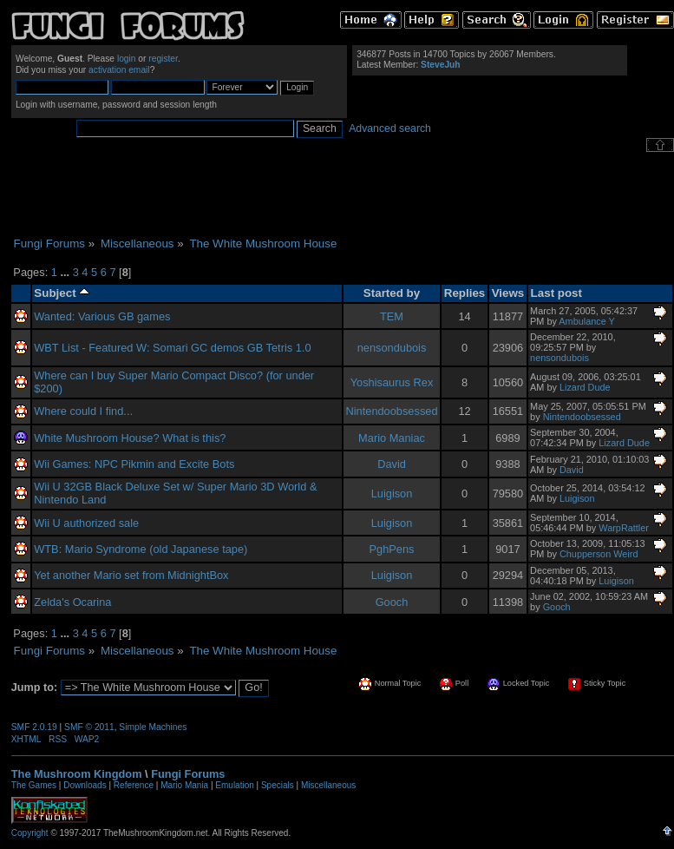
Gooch (392, 602)
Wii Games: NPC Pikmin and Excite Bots (134, 464)
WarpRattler (624, 528)
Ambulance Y (587, 321)
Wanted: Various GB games (102, 316)
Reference (134, 785)
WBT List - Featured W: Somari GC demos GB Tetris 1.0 (172, 347)
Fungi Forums (188, 773)
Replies (465, 292)
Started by (391, 292)
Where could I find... (83, 411)
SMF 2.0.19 (34, 727)
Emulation (234, 785)
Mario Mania (184, 785)
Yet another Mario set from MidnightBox (131, 575)
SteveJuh (441, 64)
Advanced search (390, 128)
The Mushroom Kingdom (76, 773)
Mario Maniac (391, 437)
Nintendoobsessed (392, 411)
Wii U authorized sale (86, 523)
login (126, 58)
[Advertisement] (342, 194)
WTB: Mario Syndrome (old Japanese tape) (140, 549)
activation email (119, 70)
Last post (556, 292)
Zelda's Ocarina (72, 602)
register (163, 58)
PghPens (392, 549)
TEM (391, 316)
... (66, 272)
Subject (61, 292)
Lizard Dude (585, 387)
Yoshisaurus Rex (392, 382)
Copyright (30, 833)
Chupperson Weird (598, 554)
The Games (33, 785)
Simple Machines (152, 727)
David (391, 464)
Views (508, 292)
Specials (277, 785)
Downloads (84, 785)
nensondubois (392, 347)
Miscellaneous (328, 785)
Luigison (392, 493)
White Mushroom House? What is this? (130, 437)
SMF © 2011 (89, 727)
